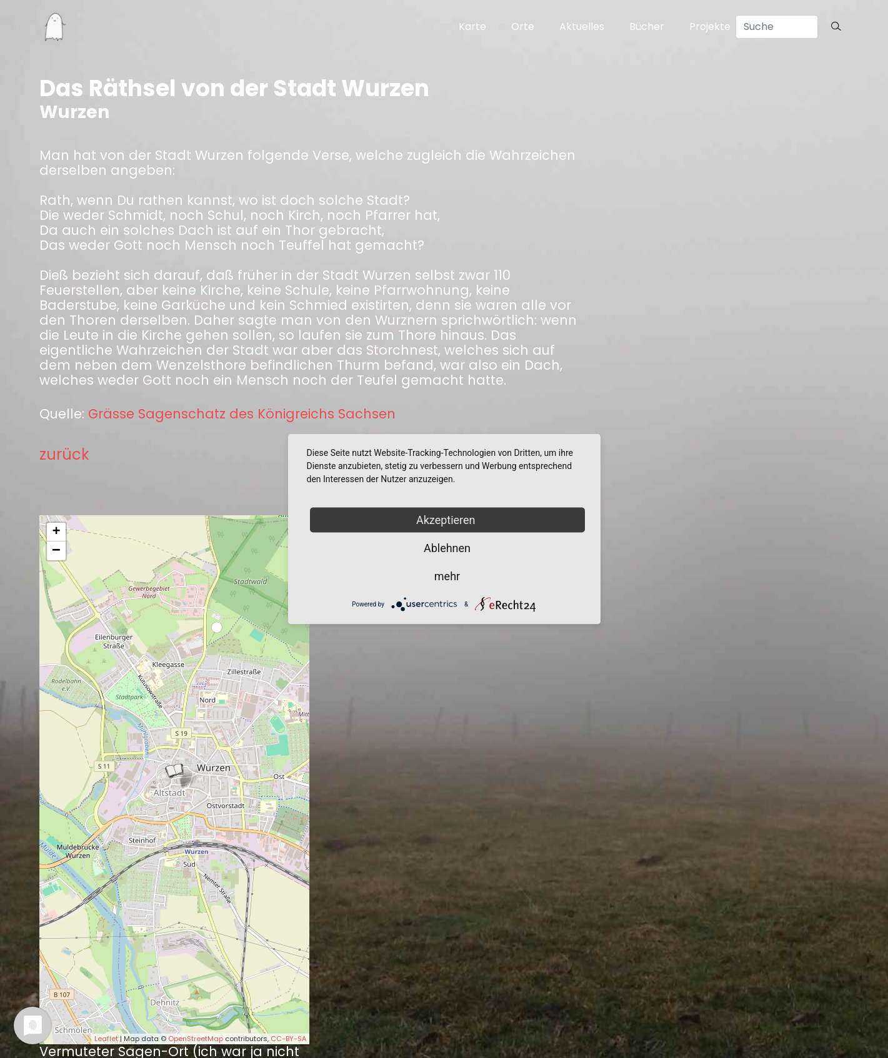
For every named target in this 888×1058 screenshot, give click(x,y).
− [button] (56, 550)
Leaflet (106, 1039)
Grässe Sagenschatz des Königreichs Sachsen (242, 414)
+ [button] (56, 532)
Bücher (646, 26)
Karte (472, 26)
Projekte (710, 26)
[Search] (777, 27)
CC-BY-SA (288, 1039)
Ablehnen (447, 548)
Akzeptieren (447, 520)
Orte (522, 26)
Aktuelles (581, 26)
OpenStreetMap (195, 1039)
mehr (447, 576)
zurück (64, 454)
